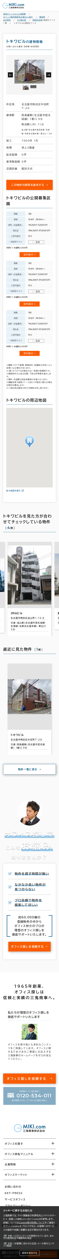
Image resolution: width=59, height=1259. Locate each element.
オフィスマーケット (16, 1174)
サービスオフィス (15, 1199)
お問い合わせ (13, 1186)
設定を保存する (29, 1253)
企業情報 (10, 1164)
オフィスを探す (14, 1143)
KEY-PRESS (13, 1193)
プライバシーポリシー (18, 1206)
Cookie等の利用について (32, 1223)
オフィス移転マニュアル (19, 1154)
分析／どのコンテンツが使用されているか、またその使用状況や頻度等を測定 (28, 1237)
